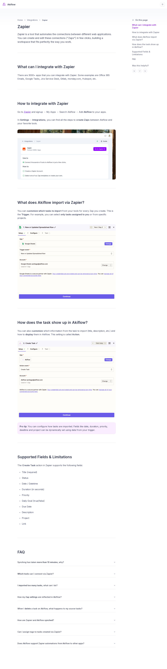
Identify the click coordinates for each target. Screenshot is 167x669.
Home (20, 20)
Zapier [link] (45, 20)
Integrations (32, 20)
